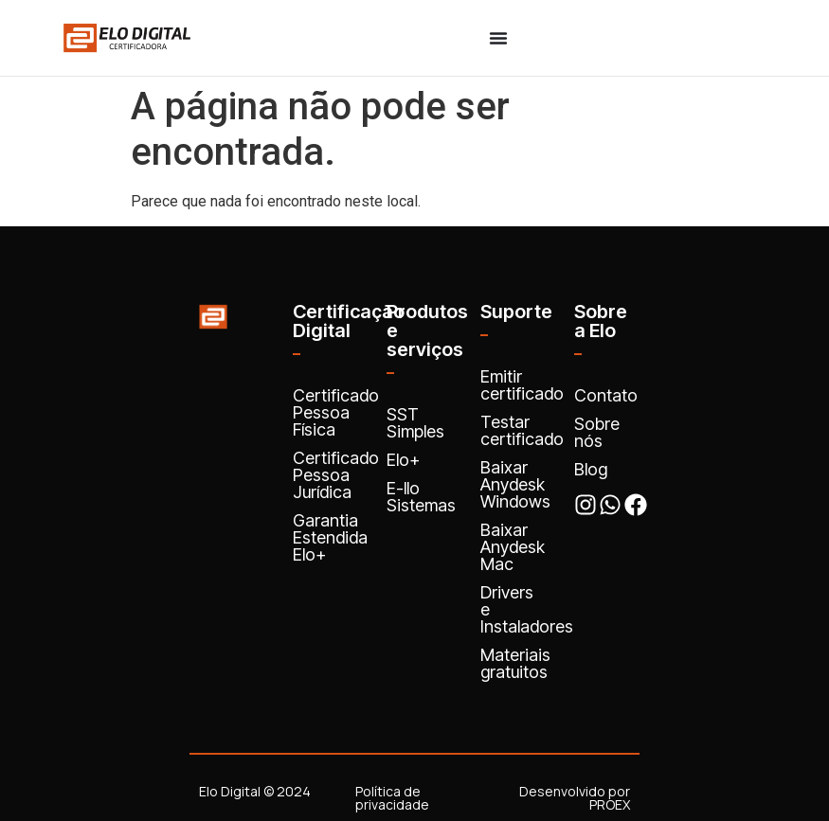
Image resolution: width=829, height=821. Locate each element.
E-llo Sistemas (421, 496)
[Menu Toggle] (498, 37)
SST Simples (415, 422)
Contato (606, 395)
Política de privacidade (392, 797)
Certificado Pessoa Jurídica (336, 475)
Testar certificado (522, 430)
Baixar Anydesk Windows (515, 484)
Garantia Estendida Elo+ (330, 537)
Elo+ (403, 460)
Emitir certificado (522, 384)
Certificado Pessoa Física (336, 412)
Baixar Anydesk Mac (512, 547)
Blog (590, 469)
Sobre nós (597, 432)
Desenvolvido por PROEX (574, 797)
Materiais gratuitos (515, 663)
